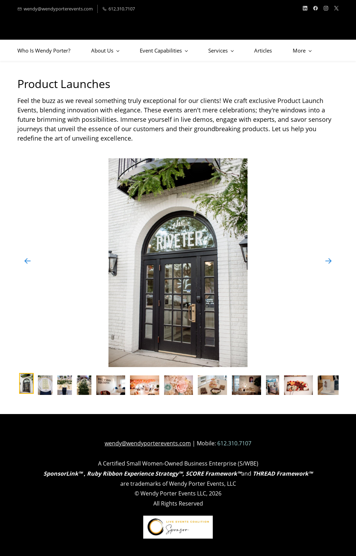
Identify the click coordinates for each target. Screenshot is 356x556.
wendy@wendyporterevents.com (148, 443)
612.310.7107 (234, 443)
